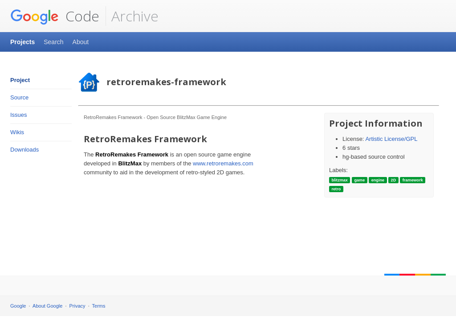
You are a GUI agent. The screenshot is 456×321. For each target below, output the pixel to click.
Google (18, 306)
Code (54, 16)
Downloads (24, 149)
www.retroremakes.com (223, 163)
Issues (18, 114)
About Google (47, 306)
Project (20, 80)
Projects (22, 41)
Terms (99, 306)
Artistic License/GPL (391, 139)
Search (53, 41)
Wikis (17, 132)
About (81, 41)
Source (19, 97)
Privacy (77, 306)
